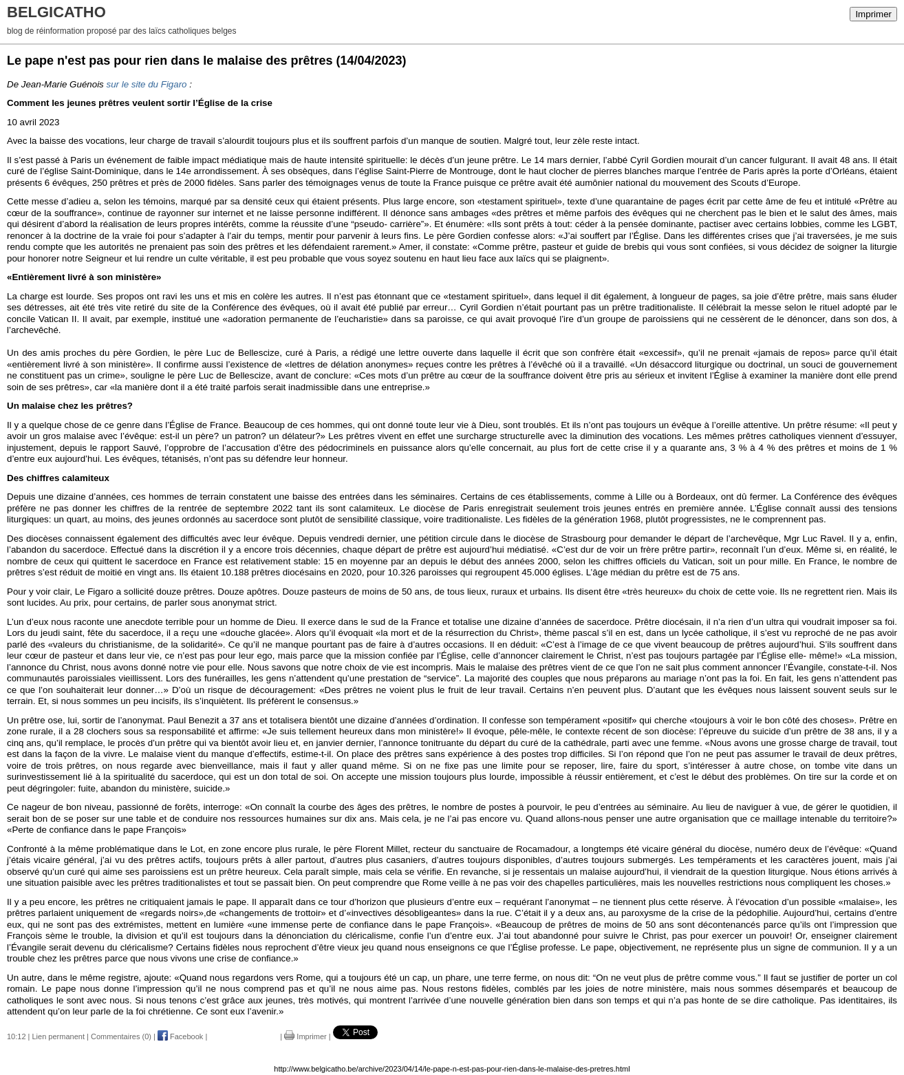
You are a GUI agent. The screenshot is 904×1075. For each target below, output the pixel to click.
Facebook (180, 1036)
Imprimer (873, 14)
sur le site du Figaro (146, 84)
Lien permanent (58, 1036)
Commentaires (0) (121, 1036)
